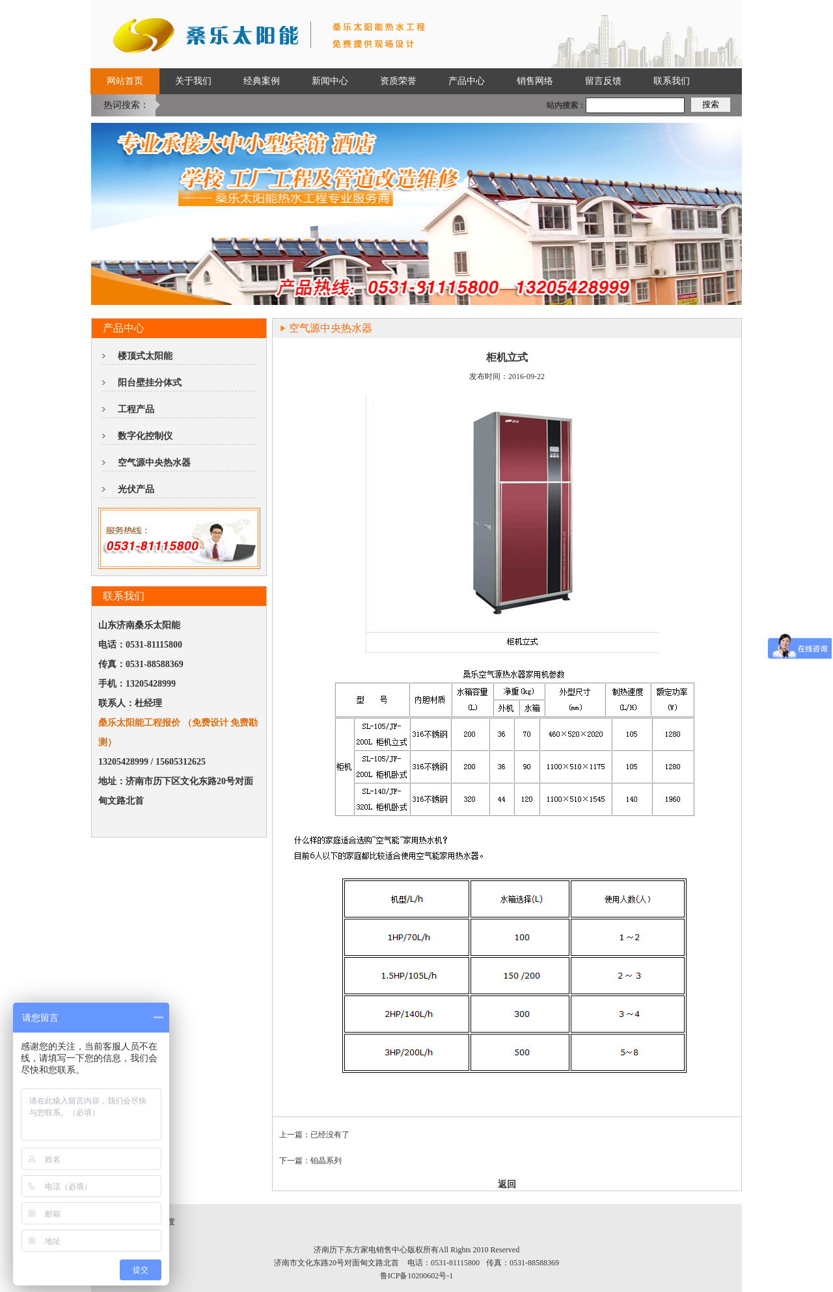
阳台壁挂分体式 (150, 383)
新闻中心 (330, 81)
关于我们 (193, 81)
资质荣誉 (398, 81)
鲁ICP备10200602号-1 (417, 1275)
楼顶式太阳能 (145, 356)
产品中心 (466, 81)
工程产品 (136, 409)
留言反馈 (603, 81)
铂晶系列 (326, 1160)
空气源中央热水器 (154, 463)
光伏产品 (136, 489)
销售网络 (535, 81)
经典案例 (261, 81)
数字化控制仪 (145, 436)
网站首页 (125, 81)
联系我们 (671, 81)
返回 (507, 1184)
